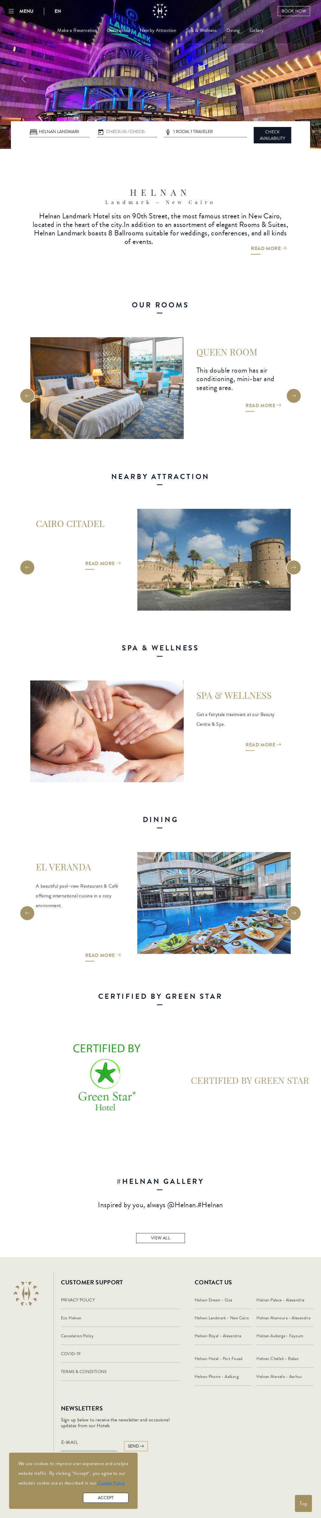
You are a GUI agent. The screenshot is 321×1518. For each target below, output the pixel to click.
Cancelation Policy (77, 1336)
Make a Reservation (77, 30)
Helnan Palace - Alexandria (280, 1300)
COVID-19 (71, 1354)
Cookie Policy (111, 1483)
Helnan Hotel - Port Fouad (219, 1359)
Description (118, 30)
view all (160, 1242)
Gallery (256, 30)
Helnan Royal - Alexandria (218, 1336)
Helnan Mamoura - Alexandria (283, 1318)
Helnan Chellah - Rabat (277, 1359)
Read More (269, 253)
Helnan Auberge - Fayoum (279, 1336)
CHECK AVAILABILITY (272, 135)
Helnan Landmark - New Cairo (222, 1318)
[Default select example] (60, 132)
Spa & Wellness (201, 30)
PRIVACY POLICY (78, 1300)
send (136, 1446)
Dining (232, 30)
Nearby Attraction (158, 30)
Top (303, 1503)
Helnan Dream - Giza (213, 1300)
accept (106, 1498)
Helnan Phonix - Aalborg (217, 1377)
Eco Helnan (71, 1318)
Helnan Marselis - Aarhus (279, 1377)
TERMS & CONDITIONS (84, 1372)
